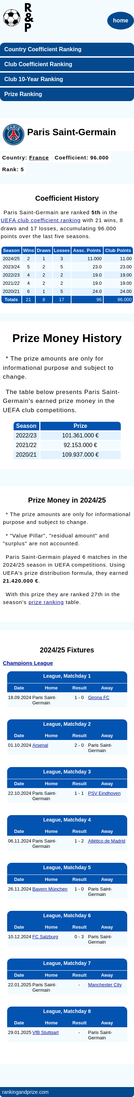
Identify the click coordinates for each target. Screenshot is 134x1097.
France (39, 157)
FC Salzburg (45, 936)
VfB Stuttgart (46, 1032)
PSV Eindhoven (104, 793)
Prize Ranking (23, 94)
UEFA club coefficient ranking (41, 220)
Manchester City (105, 984)
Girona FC (99, 697)
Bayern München (50, 889)
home (120, 20)
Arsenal (40, 745)
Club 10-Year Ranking (33, 79)
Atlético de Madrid (106, 841)
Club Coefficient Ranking (38, 64)
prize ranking (46, 602)
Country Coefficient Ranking (42, 49)
